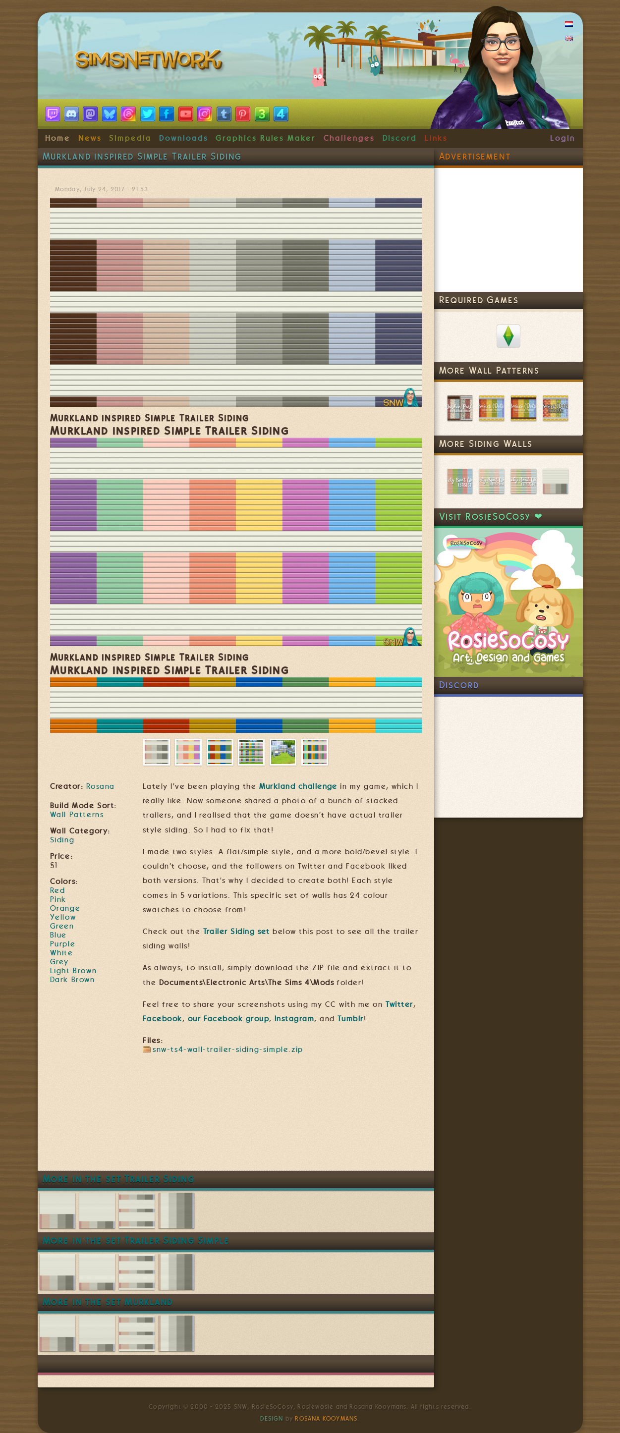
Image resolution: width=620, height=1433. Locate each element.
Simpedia (130, 138)
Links (436, 138)
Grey (59, 961)
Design (271, 1418)
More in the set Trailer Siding (119, 1179)
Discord (400, 138)
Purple (63, 943)
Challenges (349, 138)
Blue (58, 935)
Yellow (63, 917)
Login (562, 138)
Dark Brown (72, 979)
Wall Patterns (77, 814)
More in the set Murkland (108, 1302)
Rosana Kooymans (326, 1418)
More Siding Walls (486, 443)
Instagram (294, 1018)
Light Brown (73, 970)
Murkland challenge (298, 786)
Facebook (162, 1018)
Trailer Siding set (236, 931)
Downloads (183, 138)
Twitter (399, 1004)
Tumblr (351, 1018)
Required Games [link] (479, 300)
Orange (65, 908)
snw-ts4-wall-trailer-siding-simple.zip (228, 1049)
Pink (58, 899)
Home (58, 138)
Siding (62, 839)
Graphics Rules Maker (266, 138)
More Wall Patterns (489, 370)
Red (57, 890)
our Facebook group (228, 1018)
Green (62, 926)
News (90, 138)
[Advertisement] (236, 1140)
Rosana (100, 786)
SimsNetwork (150, 62)
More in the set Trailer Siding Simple (136, 1240)
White (61, 952)
